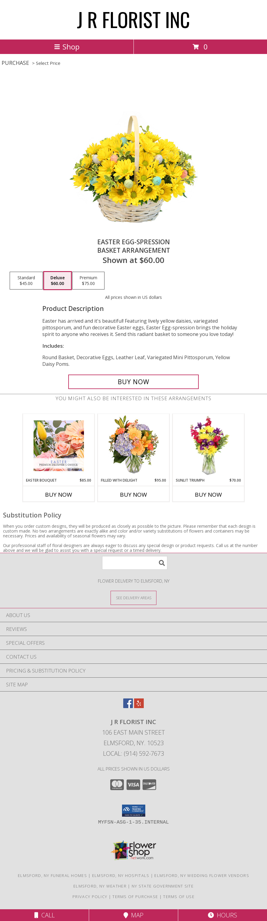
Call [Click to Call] (44, 915)
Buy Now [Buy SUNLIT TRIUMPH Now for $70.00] (208, 494)
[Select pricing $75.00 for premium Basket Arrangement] (88, 281)
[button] (133, 811)
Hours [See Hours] (222, 915)
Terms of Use (179, 896)
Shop (66, 47)
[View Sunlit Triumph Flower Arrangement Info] (208, 445)
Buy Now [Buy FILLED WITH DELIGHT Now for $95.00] (133, 494)
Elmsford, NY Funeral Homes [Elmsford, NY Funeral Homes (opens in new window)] (52, 875)
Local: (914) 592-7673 (133, 753)
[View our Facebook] (128, 706)
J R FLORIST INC (133, 19)
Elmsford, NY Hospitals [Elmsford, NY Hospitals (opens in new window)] (121, 875)
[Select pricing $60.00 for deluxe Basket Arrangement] (57, 281)
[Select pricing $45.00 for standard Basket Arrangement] (26, 281)
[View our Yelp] (139, 706)
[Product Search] (134, 563)
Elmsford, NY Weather (100, 886)
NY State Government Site (163, 886)
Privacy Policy (89, 896)
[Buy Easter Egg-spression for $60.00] (133, 382)
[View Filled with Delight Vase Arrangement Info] (133, 445)
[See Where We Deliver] (133, 597)
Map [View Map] (133, 915)
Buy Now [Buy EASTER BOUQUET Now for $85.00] (58, 494)
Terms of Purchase (135, 896)
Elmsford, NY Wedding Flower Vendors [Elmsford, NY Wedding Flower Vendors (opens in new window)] (201, 875)
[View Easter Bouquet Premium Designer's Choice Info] (59, 445)
